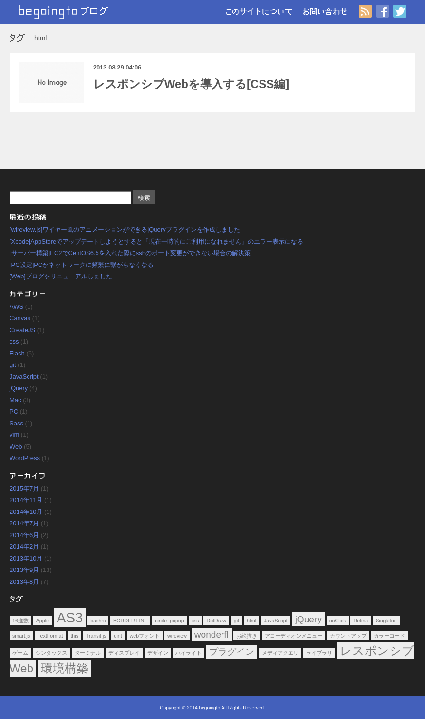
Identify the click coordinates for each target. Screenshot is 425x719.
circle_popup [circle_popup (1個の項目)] (169, 620)
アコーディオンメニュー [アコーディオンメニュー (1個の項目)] (293, 636)
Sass (16, 423)
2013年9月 (24, 569)
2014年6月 (24, 535)
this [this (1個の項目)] (74, 636)
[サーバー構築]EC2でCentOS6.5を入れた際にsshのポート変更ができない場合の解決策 (130, 252)
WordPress (25, 458)
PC (14, 411)
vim (14, 434)
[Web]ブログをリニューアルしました (61, 276)
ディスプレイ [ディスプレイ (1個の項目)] (124, 653)
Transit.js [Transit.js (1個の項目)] (96, 636)
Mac (15, 400)
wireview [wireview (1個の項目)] (177, 636)
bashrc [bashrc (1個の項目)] (98, 620)
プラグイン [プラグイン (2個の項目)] (231, 652)
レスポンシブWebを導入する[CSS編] (191, 84)
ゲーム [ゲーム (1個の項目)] (20, 653)
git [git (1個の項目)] (236, 620)
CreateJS (22, 330)
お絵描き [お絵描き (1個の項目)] (246, 636)
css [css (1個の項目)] (195, 620)
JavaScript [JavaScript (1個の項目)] (276, 620)
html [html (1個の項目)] (251, 620)
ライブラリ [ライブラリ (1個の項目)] (319, 653)
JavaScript (24, 376)
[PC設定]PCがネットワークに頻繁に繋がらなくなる (82, 264)
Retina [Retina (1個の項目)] (360, 620)
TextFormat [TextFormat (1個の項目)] (50, 636)
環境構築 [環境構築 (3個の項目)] (64, 668)
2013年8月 (24, 581)
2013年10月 (26, 558)
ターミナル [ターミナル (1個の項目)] (88, 653)
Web (16, 446)
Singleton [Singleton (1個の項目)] (386, 620)
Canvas (20, 318)
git (13, 364)
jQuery (19, 388)
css (14, 341)
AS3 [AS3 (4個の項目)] (70, 617)
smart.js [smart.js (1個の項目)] (21, 636)
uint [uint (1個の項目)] (118, 636)
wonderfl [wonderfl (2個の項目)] (211, 635)
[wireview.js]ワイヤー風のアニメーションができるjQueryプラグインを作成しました (125, 229)
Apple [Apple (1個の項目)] (42, 620)
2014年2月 (24, 546)
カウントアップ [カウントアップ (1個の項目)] (348, 636)
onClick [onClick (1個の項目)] (337, 620)
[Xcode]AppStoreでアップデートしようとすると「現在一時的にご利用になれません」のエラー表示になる (156, 241)
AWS (16, 306)
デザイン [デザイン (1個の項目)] (157, 653)
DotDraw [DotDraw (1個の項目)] (216, 620)
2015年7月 (24, 488)
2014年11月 (26, 499)
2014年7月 (24, 523)
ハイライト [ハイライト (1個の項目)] (188, 653)
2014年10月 (26, 511)
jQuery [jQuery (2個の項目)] (308, 619)
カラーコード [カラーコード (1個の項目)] (389, 636)
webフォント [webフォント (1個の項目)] (145, 636)
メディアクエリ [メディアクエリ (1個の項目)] (280, 653)
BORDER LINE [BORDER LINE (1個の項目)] (130, 620)
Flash (17, 353)
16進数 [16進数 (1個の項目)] (20, 620)
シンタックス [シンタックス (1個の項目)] (51, 653)
